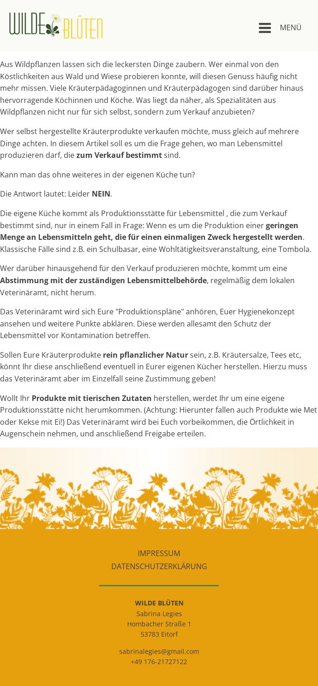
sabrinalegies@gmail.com (159, 651)
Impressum (159, 553)
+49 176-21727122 (159, 661)
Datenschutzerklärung (159, 566)
